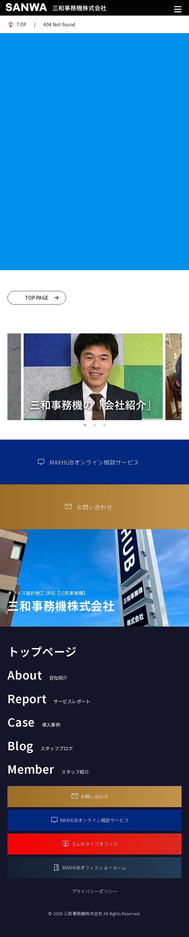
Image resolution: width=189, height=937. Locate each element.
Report (48, 698)
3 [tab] (104, 425)
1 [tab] (85, 425)
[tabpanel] (93, 376)
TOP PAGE (37, 297)
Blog (40, 745)
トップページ (41, 651)
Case (33, 721)
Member (48, 768)
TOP (21, 24)
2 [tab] (94, 425)
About (37, 674)
